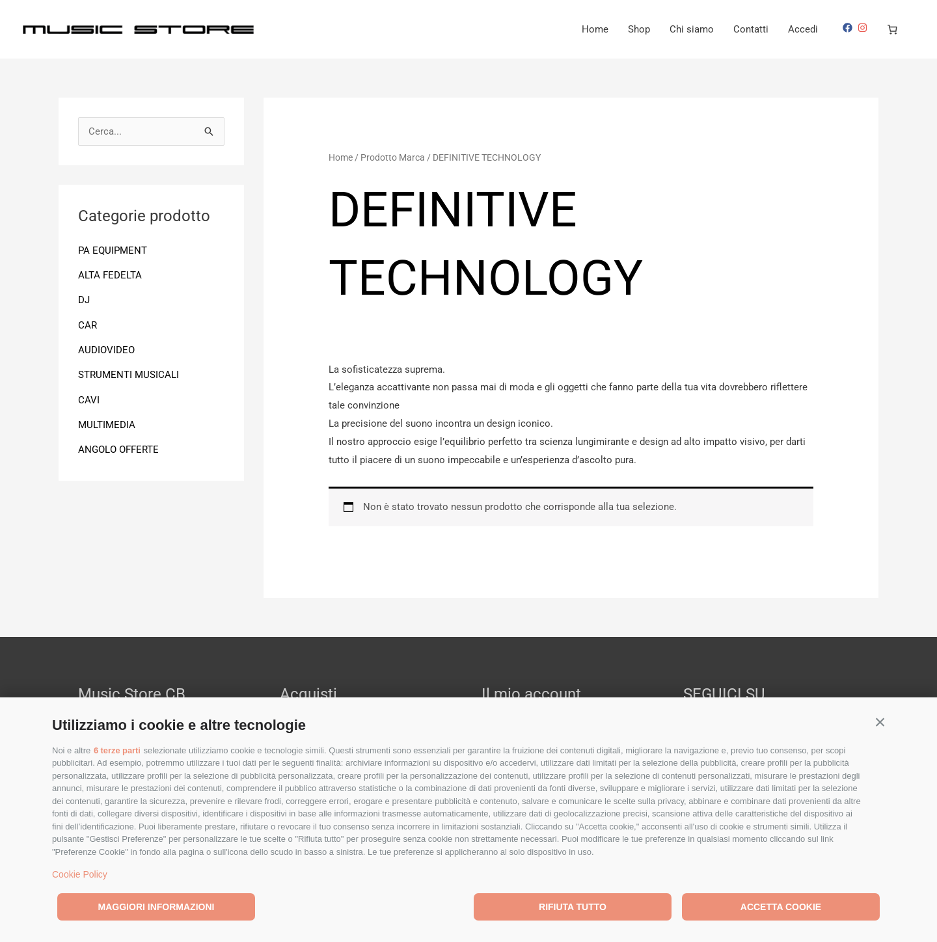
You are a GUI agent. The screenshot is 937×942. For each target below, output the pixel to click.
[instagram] (864, 28)
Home (595, 29)
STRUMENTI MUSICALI (128, 373)
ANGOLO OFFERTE (118, 447)
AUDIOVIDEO (106, 349)
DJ (84, 299)
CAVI (89, 397)
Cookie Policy (79, 874)
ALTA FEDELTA (110, 274)
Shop (639, 29)
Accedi (803, 29)
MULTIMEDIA (106, 422)
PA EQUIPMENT (112, 250)
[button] (880, 722)
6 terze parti (117, 750)
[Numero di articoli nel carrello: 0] (892, 29)
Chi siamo (692, 29)
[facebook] (849, 28)
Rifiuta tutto (572, 907)
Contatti (750, 29)
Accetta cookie (780, 907)
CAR (87, 324)
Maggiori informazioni (156, 907)
